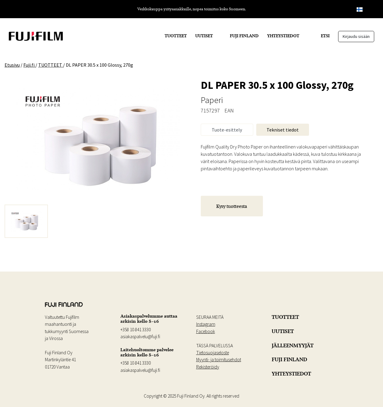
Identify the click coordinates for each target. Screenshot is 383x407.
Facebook (205, 331)
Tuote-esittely (227, 130)
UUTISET (204, 36)
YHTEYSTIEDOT (283, 36)
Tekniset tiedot (283, 130)
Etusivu (12, 65)
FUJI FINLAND (244, 36)
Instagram (205, 324)
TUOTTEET (176, 36)
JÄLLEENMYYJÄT (293, 345)
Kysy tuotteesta (231, 206)
